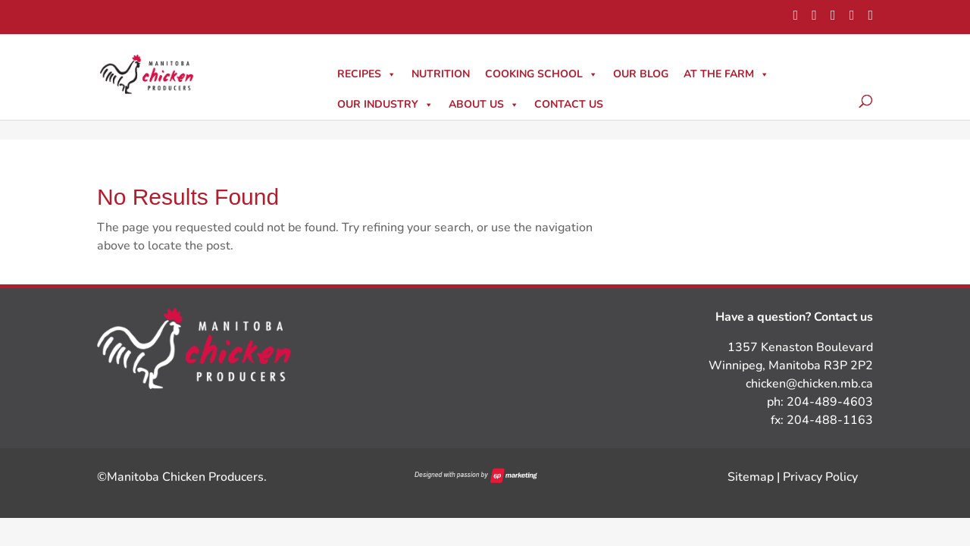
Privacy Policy (820, 477)
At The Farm (726, 74)
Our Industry (385, 104)
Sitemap (751, 477)
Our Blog (640, 74)
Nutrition (440, 74)
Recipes (366, 74)
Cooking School (541, 74)
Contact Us (568, 104)
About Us (484, 104)
